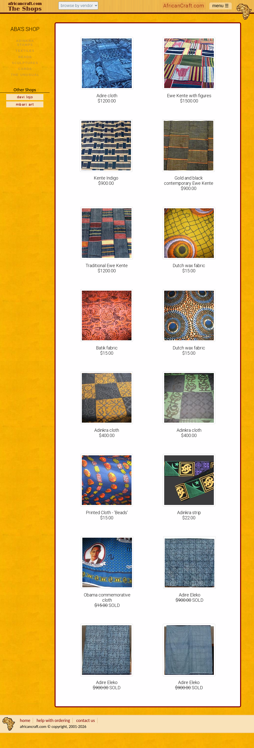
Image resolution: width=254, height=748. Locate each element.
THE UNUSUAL (25, 75)
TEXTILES (25, 51)
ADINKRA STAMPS (25, 43)
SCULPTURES (25, 63)
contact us (85, 720)
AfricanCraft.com (183, 6)
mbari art (25, 104)
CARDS (25, 69)
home (25, 720)
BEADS (25, 57)
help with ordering (53, 720)
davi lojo (25, 97)
